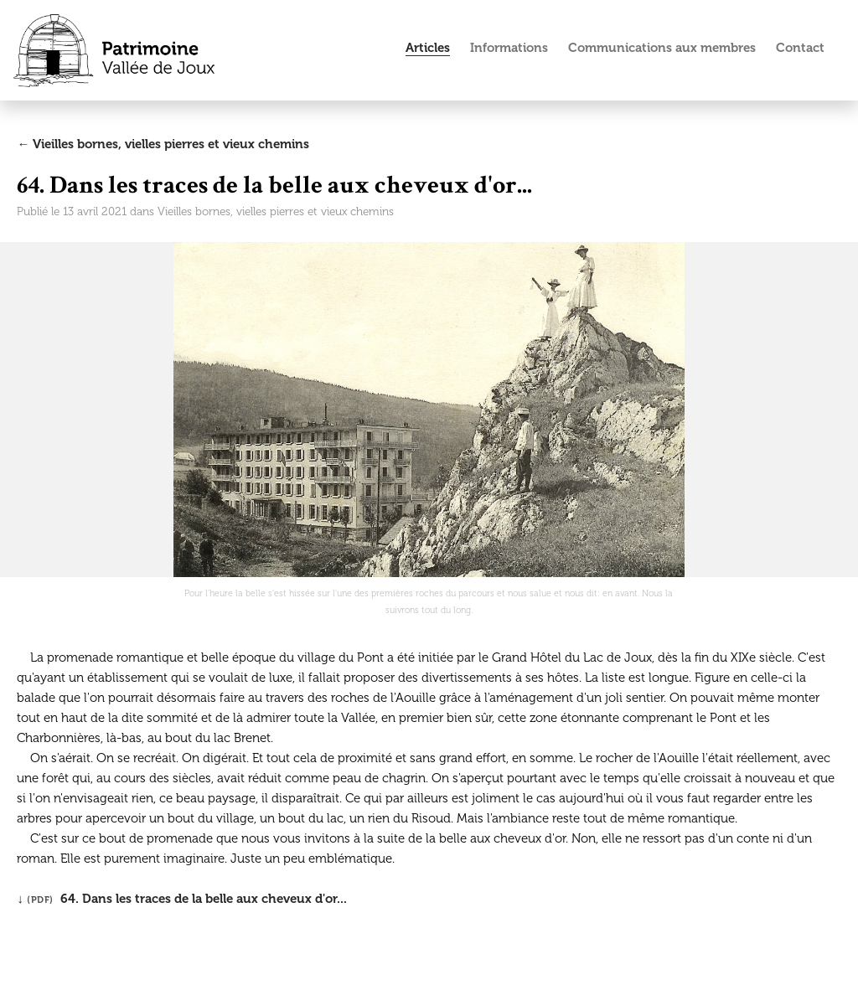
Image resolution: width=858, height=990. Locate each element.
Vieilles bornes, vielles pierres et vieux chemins (276, 211)
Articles (428, 47)
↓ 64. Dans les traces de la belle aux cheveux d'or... (182, 898)
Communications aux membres (662, 47)
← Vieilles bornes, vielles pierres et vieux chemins (163, 144)
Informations (509, 47)
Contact (800, 47)
